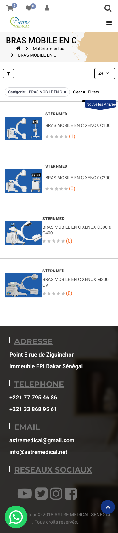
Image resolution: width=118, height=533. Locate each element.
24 (104, 73)
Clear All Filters (86, 92)
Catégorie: (17, 92)
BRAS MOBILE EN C (37, 55)
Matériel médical (49, 48)
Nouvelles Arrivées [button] (101, 104)
